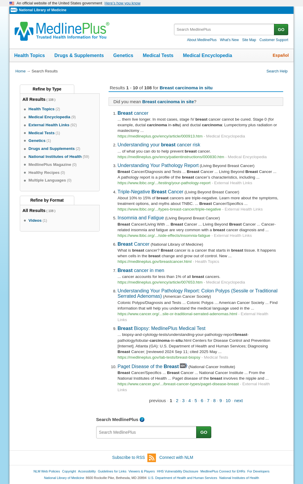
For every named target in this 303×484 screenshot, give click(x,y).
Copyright (69, 471)
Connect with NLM (176, 457)
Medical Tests (158, 55)
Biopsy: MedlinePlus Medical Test (161, 328)
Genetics (123, 55)
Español (281, 55)
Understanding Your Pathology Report (158, 165)
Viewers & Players (141, 471)
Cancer (133, 244)
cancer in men (140, 270)
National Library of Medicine (42, 10)
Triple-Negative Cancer (150, 191)
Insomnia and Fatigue (140, 217)
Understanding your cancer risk (158, 144)
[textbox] (224, 29)
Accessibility (87, 471)
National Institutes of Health (239, 478)
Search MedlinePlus (117, 419)
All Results (34, 99)
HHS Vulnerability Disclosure (177, 471)
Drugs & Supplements (79, 55)
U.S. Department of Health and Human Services (182, 478)
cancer (132, 113)
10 (228, 400)
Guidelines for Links (112, 471)
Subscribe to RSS (134, 458)
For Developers (258, 471)
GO (281, 29)
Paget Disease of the (148, 366)
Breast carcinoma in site (168, 101)
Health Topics (29, 55)
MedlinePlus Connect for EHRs (222, 471)
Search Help (277, 71)
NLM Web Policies (46, 471)
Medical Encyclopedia (207, 55)
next (238, 400)
